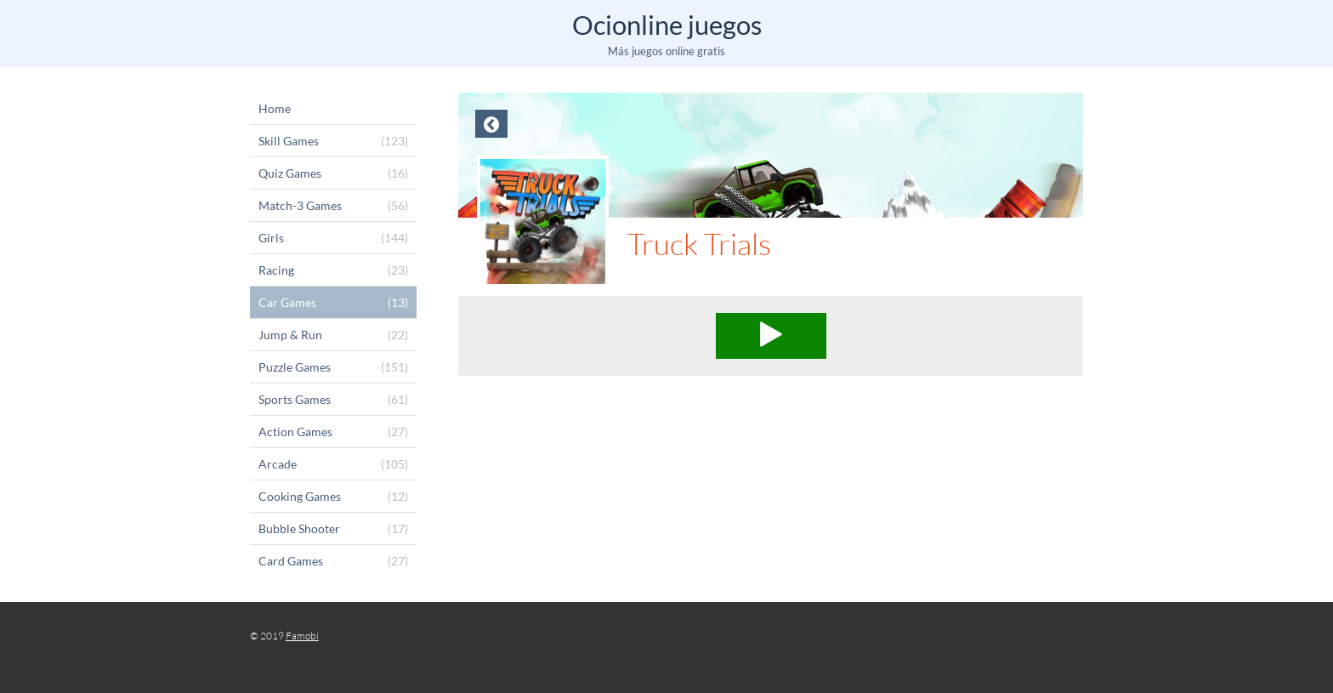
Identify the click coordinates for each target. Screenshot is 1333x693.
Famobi (302, 635)
